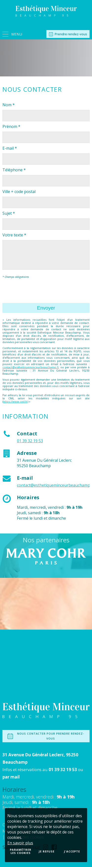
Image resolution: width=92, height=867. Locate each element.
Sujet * (8, 213)
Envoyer (46, 308)
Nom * (8, 104)
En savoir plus (20, 843)
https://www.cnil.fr (15, 401)
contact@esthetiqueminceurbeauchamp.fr (30, 367)
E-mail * (9, 148)
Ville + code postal (19, 191)
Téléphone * (14, 170)
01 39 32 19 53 (30, 440)
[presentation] (39, 291)
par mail (11, 777)
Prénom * (11, 126)
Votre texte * (14, 235)
